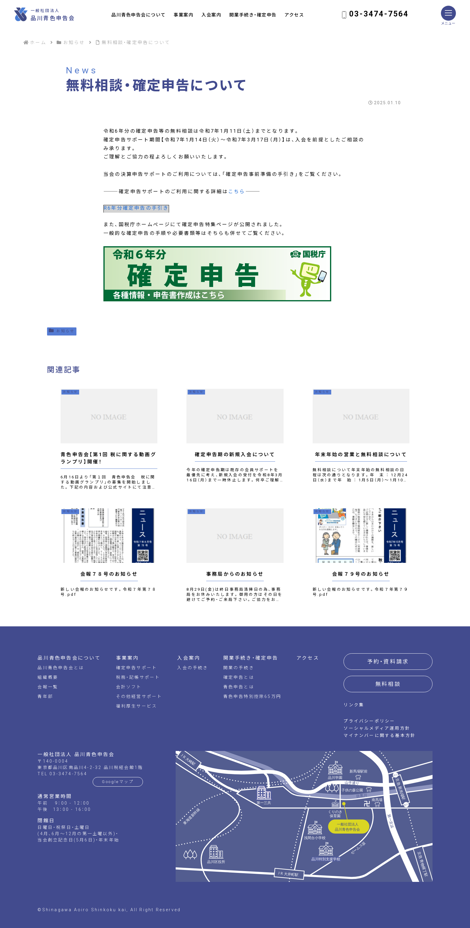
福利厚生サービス (136, 706)
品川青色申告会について (138, 15)
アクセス (294, 15)
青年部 (45, 696)
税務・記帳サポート (138, 677)
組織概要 (47, 677)
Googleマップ (118, 781)
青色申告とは (238, 686)
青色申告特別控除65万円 (252, 696)
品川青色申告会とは (60, 667)
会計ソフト (129, 686)
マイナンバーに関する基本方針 (380, 735)
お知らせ (62, 330)
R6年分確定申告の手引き (136, 208)
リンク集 (354, 704)
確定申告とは (238, 677)
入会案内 (211, 15)
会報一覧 (47, 686)
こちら (236, 191)
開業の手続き (238, 667)
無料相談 (388, 684)
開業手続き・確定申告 (253, 15)
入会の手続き (192, 667)
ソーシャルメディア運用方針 (377, 728)
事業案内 (183, 15)
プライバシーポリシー (369, 721)
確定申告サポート (136, 667)
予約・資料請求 (388, 661)
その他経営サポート (139, 696)
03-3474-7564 (379, 14)
